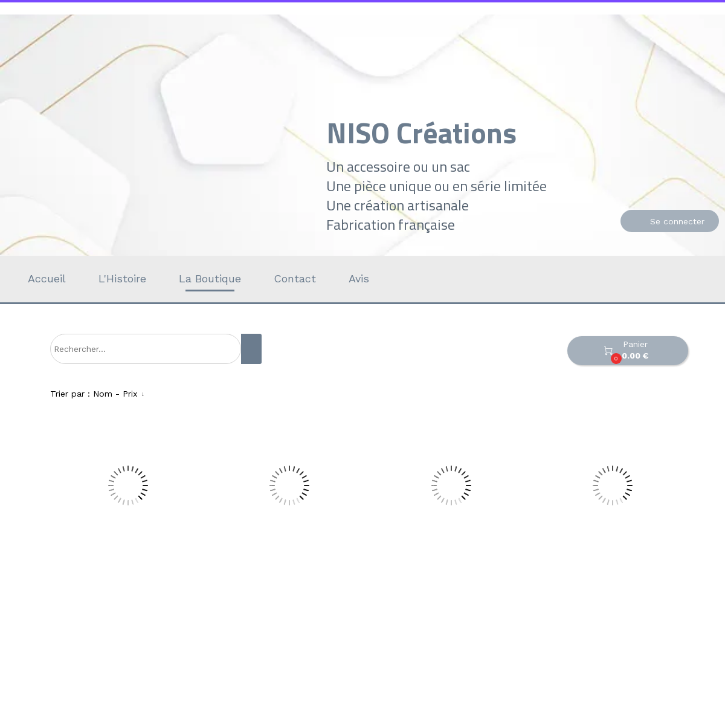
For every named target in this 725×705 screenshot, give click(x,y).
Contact (295, 278)
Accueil (47, 278)
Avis (359, 278)
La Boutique (210, 278)
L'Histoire (122, 278)
